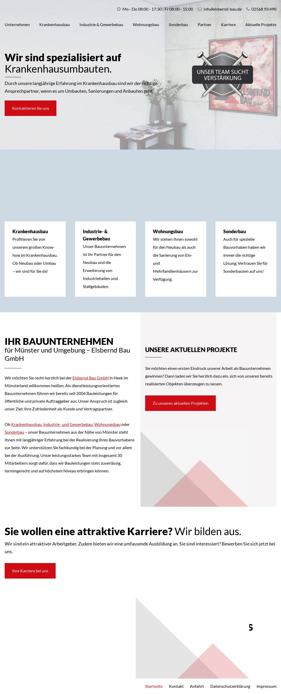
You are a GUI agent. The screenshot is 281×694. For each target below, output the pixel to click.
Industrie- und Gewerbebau (68, 424)
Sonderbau (178, 24)
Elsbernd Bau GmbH (90, 377)
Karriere (228, 24)
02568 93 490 (261, 8)
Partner (204, 24)
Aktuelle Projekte (260, 24)
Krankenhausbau (54, 24)
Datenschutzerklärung (230, 686)
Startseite (153, 686)
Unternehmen (17, 24)
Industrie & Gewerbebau (101, 24)
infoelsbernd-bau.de (223, 8)
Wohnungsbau (146, 24)
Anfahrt (197, 686)
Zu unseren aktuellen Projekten (182, 403)
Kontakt (176, 686)
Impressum (266, 686)
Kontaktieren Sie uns (32, 108)
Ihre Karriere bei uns (32, 570)
